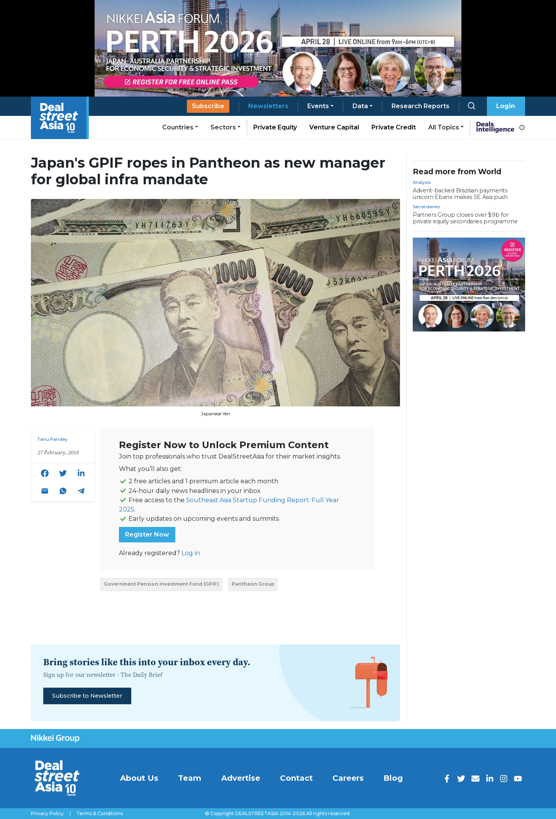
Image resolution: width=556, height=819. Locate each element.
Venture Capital (334, 127)
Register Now (147, 534)
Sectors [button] (223, 127)
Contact (296, 778)
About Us (139, 778)
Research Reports (420, 106)
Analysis (422, 182)
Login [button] (505, 106)
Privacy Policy (47, 813)
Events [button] (318, 106)
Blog (393, 778)
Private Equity (275, 127)
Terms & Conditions (99, 813)
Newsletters (268, 106)
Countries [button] (177, 127)
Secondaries (426, 206)
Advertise (240, 778)
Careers (348, 778)
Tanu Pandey (52, 439)
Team (189, 778)
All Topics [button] (443, 127)
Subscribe (208, 106)
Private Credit (393, 127)
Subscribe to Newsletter (87, 695)
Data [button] (360, 106)
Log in (190, 553)
